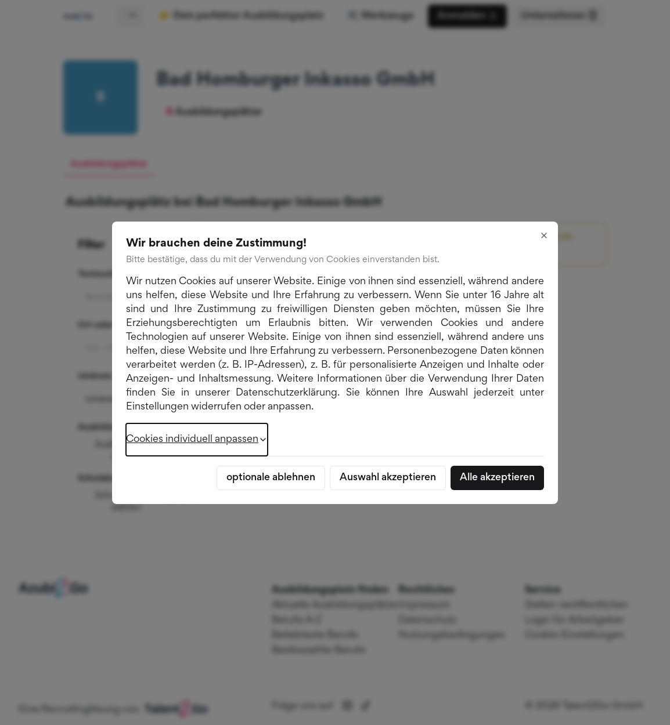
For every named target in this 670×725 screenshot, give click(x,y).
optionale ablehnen (270, 478)
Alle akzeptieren (497, 478)
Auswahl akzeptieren (388, 478)
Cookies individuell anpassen (197, 439)
